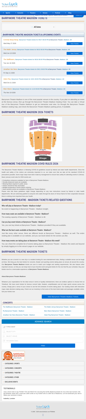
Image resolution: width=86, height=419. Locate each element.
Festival (57, 13)
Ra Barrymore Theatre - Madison (13, 311)
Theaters (32, 13)
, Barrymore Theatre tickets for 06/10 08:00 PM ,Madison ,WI (36, 49)
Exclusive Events (11, 382)
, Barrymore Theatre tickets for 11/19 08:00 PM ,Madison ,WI (34, 89)
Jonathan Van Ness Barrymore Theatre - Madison (19, 315)
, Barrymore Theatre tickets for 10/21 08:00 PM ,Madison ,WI (33, 79)
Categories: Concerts (13, 368)
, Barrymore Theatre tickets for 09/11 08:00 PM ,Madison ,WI (36, 69)
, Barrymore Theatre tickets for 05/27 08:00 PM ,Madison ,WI (37, 40)
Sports (8, 13)
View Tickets (75, 44)
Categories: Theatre (12, 373)
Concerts (20, 13)
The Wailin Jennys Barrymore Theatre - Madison (59, 307)
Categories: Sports (12, 364)
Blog (69, 13)
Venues (45, 13)
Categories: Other (12, 377)
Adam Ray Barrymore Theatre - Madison (57, 315)
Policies (52, 411)
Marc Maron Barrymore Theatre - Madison (57, 311)
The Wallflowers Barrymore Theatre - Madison (18, 307)
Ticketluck (16, 4)
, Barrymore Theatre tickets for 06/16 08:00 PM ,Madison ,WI (35, 59)
